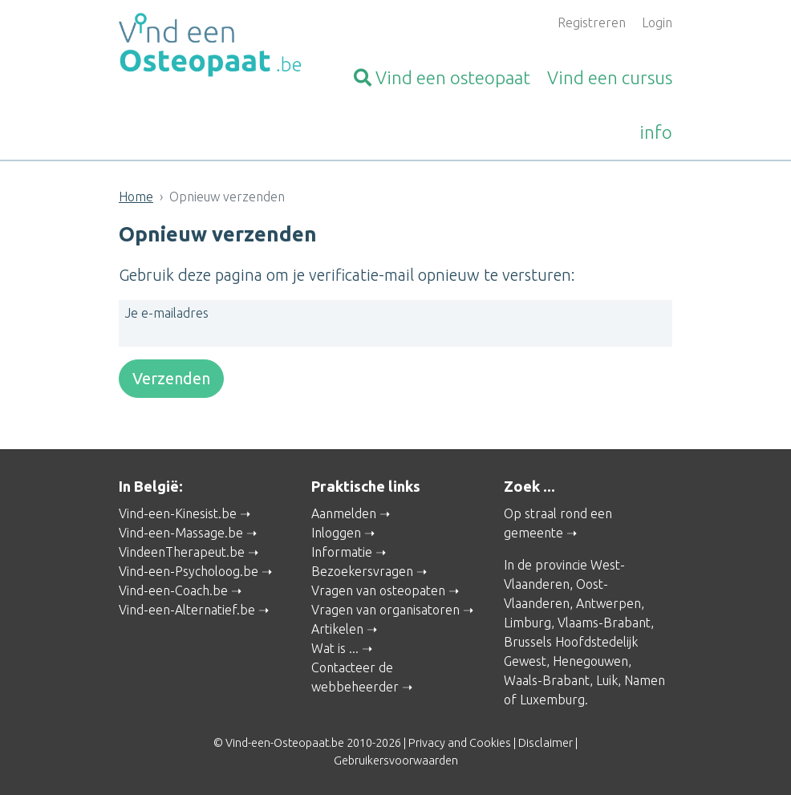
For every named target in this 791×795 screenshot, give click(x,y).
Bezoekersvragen (362, 571)
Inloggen (336, 532)
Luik (607, 680)
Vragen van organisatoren (385, 609)
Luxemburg (552, 699)
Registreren (592, 22)
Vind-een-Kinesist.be (178, 513)
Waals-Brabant (547, 680)
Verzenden (171, 378)
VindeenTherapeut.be (182, 552)
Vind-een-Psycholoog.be (188, 571)
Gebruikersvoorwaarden (396, 760)
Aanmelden (343, 513)
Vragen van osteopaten (378, 590)
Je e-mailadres (167, 313)
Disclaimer (545, 742)
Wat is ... (335, 648)
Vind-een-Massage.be (181, 532)
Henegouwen (590, 661)
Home (136, 196)
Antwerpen (608, 603)
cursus (609, 77)
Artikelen (337, 629)
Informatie (341, 552)
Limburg (527, 622)
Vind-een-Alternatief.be (187, 609)
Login (657, 22)
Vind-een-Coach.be (173, 590)
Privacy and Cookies (459, 742)
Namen (644, 680)
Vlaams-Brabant (604, 622)
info (655, 132)
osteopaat (442, 77)
